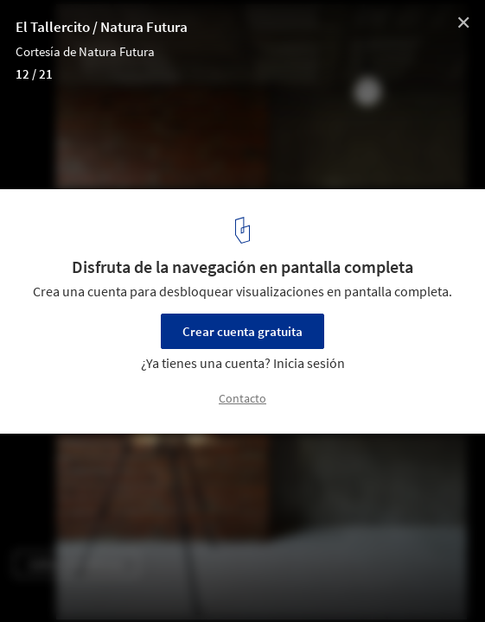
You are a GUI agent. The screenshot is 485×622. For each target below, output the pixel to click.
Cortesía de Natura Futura (85, 51)
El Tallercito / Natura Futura (102, 26)
